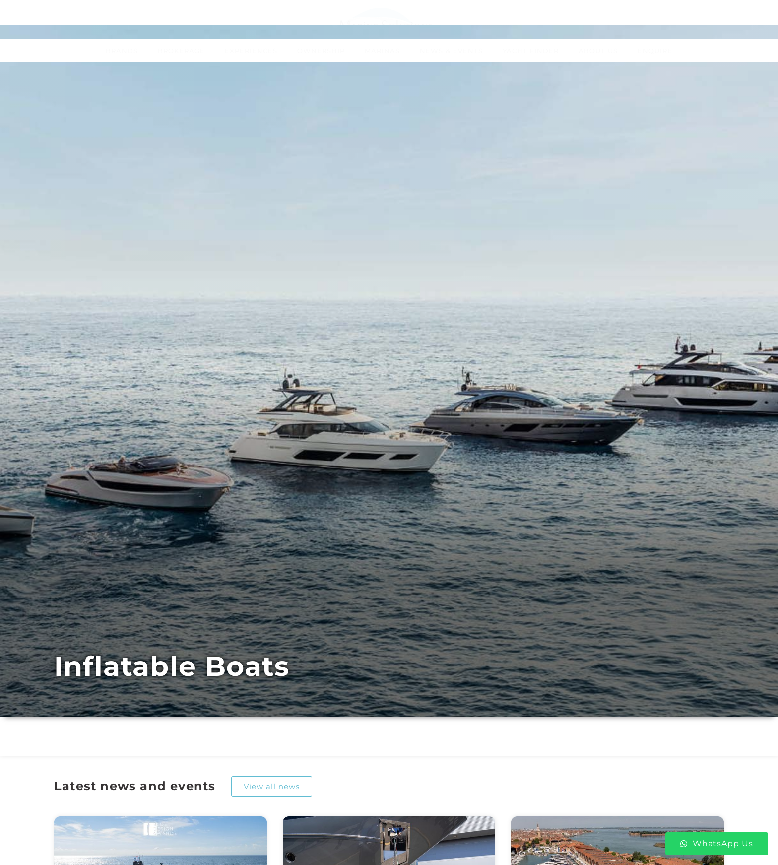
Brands (122, 51)
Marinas (382, 51)
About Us (598, 51)
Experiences (251, 51)
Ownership (321, 51)
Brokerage (181, 51)
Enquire (655, 51)
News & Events (451, 51)
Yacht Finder (531, 51)
